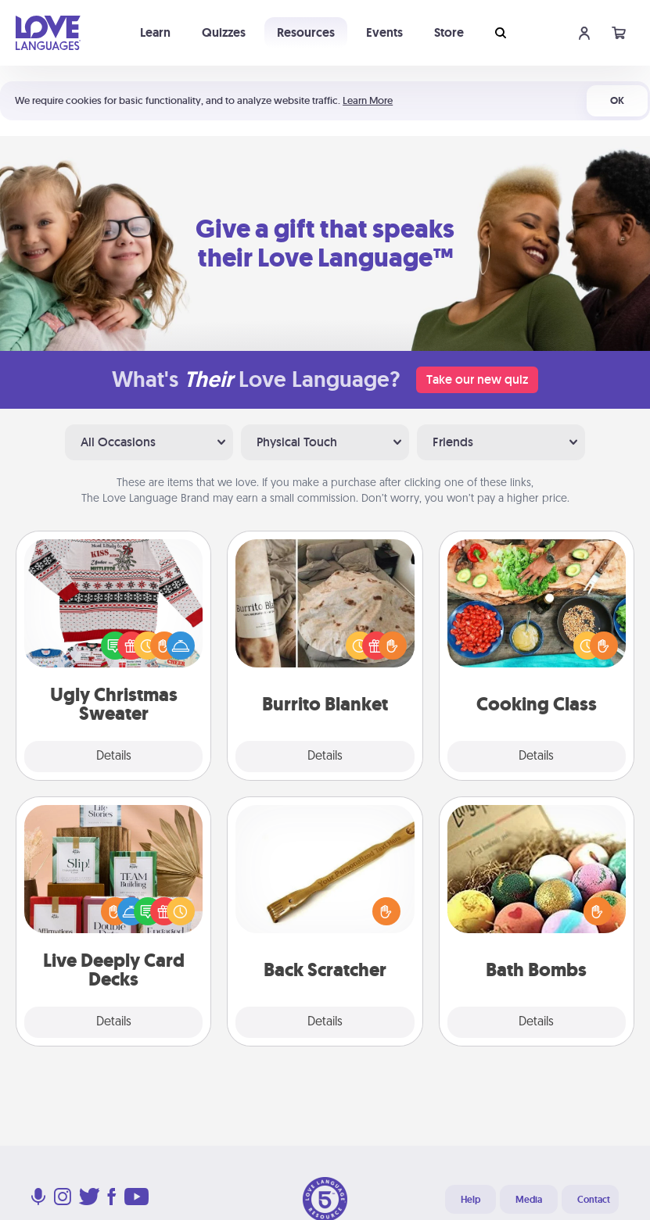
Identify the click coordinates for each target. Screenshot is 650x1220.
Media (528, 1199)
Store (449, 32)
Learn (155, 32)
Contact (593, 1199)
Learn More (368, 100)
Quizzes (224, 32)
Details (113, 756)
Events (384, 32)
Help (470, 1199)
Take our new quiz (477, 379)
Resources (306, 32)
